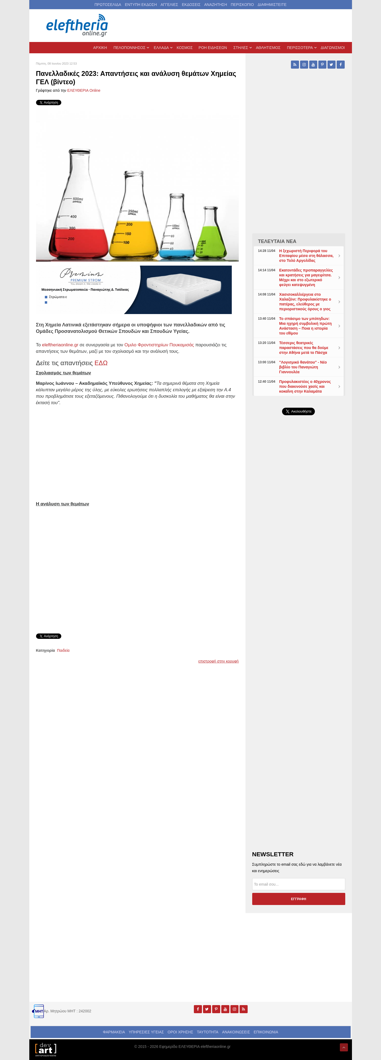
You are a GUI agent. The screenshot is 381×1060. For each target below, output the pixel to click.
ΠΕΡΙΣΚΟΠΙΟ (242, 4)
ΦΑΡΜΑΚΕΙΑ (114, 1032)
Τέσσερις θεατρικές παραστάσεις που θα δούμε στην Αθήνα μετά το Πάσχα (303, 348)
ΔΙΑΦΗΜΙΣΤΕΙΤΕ (272, 4)
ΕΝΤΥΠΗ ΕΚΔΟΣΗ (141, 4)
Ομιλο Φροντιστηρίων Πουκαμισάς (159, 344)
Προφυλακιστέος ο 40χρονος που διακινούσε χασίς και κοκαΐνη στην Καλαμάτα (305, 386)
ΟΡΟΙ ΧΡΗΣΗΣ (180, 1032)
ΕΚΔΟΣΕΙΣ (191, 4)
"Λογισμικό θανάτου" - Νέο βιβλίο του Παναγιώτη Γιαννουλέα (303, 367)
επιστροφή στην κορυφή (218, 661)
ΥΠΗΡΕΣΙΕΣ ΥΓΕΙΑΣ (146, 1032)
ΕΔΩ (101, 363)
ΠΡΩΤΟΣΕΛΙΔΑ (108, 4)
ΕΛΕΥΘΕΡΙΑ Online (83, 90)
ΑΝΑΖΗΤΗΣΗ (215, 4)
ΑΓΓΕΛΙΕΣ (169, 4)
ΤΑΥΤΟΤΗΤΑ (207, 1032)
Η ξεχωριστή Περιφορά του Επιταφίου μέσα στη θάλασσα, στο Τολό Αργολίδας (306, 256)
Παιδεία (63, 650)
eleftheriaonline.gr (60, 344)
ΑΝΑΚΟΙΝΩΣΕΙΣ (236, 1032)
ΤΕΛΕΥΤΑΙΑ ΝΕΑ (277, 241)
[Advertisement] (298, 547)
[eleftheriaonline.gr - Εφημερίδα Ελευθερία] (77, 25)
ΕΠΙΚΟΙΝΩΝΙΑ (266, 1032)
